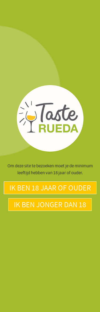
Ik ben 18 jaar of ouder (50, 188)
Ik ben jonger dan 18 (50, 204)
